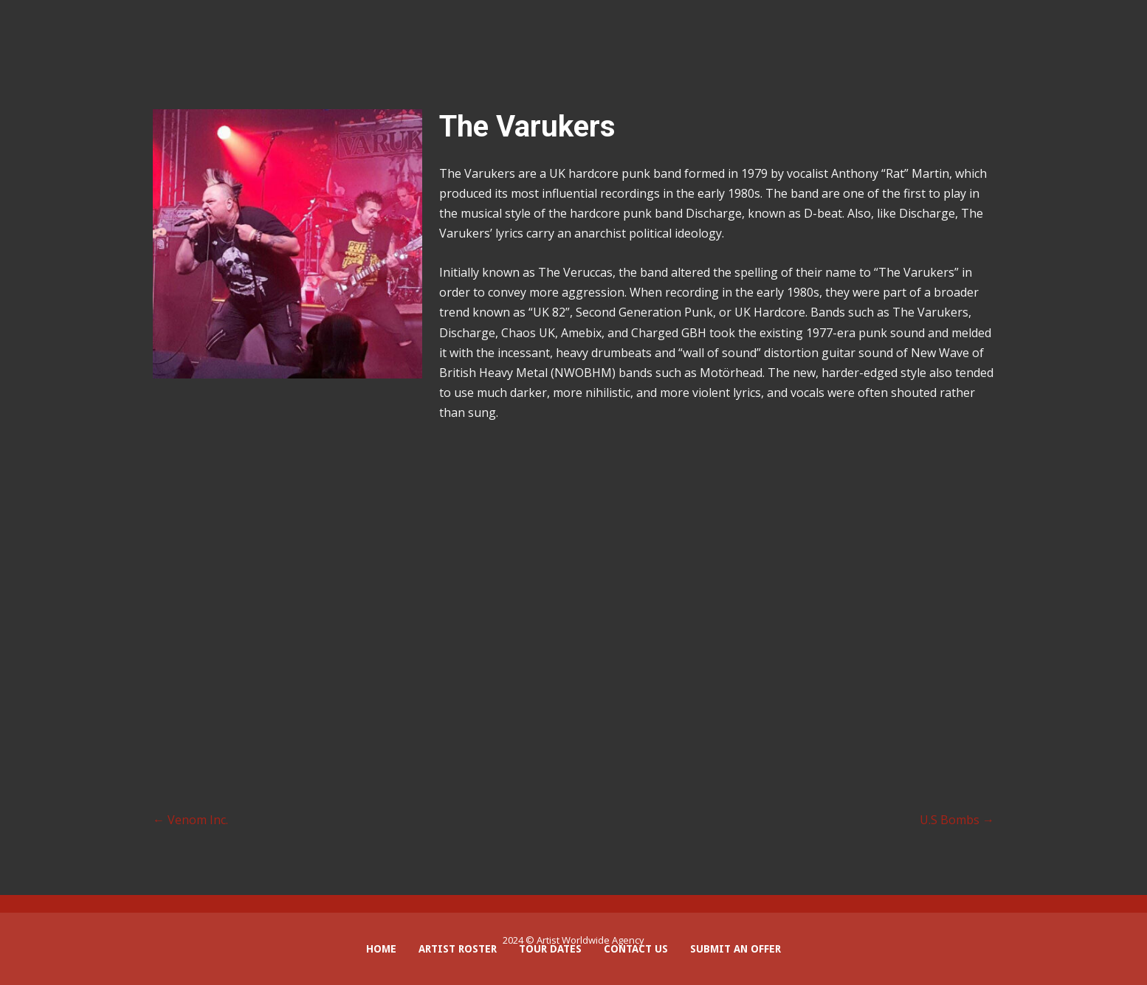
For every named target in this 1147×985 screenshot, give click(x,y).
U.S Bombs (957, 820)
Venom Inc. (190, 820)
